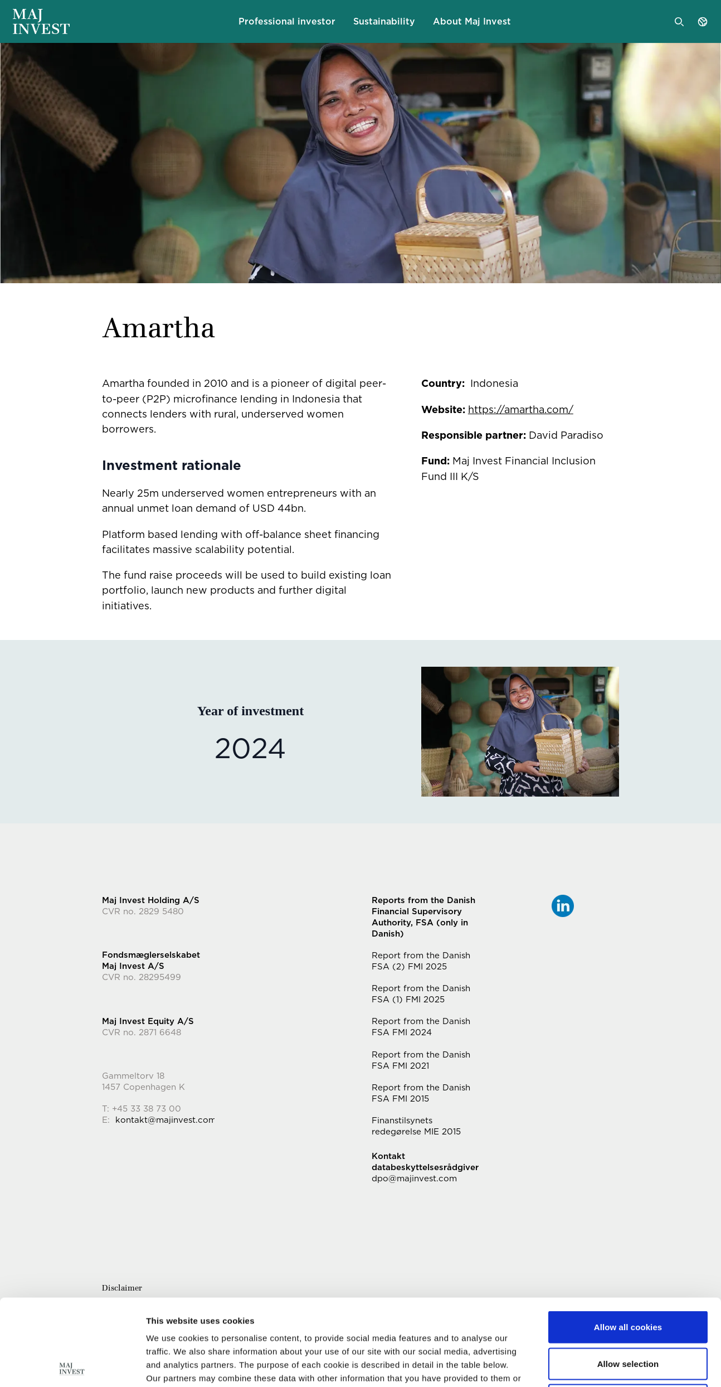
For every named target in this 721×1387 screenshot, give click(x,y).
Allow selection (628, 1277)
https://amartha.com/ (520, 409)
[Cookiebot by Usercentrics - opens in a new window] (72, 1365)
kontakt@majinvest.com (165, 1120)
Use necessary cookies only (628, 1313)
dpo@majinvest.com (414, 1178)
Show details (585, 1365)
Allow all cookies (628, 1240)
